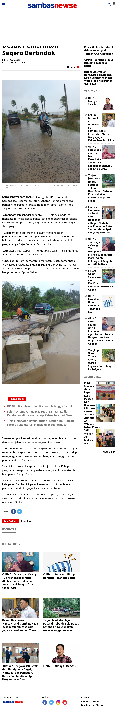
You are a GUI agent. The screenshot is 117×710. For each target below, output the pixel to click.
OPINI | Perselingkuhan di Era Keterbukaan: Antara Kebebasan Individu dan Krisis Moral (100, 158)
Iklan (99, 705)
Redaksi (86, 701)
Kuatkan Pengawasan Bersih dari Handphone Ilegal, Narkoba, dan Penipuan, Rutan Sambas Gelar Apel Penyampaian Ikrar (20, 672)
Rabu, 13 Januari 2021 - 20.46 (13, 62)
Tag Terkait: (10, 521)
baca (71, 67)
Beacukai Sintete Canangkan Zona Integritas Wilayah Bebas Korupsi (92, 416)
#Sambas (26, 521)
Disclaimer (87, 705)
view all (109, 451)
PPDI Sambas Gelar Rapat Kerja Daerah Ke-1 (89, 392)
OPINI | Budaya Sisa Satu (59, 666)
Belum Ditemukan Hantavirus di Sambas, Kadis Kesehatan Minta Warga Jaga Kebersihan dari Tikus (20, 625)
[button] (113, 2)
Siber (96, 701)
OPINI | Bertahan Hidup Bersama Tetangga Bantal (39, 406)
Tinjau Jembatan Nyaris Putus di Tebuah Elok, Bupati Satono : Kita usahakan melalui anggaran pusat (61, 625)
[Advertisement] (58, 23)
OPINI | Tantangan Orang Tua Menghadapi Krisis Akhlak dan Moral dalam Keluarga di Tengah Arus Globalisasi (19, 581)
